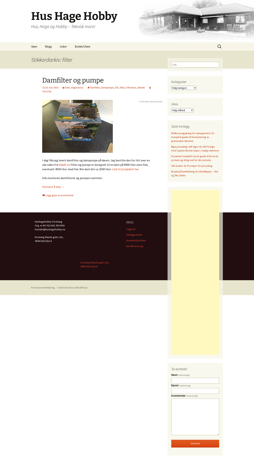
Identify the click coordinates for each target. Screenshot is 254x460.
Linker (63, 46)
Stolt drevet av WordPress (73, 287)
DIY (116, 87)
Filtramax (131, 87)
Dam (67, 87)
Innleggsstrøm (134, 234)
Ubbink (141, 87)
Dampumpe (107, 87)
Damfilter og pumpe (73, 80)
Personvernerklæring (43, 287)
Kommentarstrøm (136, 240)
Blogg (48, 46)
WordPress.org (134, 246)
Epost (181, 385)
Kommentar (184, 395)
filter (122, 87)
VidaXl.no (64, 165)
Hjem (34, 46)
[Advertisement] (195, 272)
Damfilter (95, 87)
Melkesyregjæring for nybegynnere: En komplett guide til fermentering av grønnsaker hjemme (192, 137)
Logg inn (130, 229)
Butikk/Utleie (82, 46)
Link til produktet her (125, 169)
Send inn (195, 443)
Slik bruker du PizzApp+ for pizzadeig (192, 165)
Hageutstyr (77, 87)
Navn (180, 374)
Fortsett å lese (53, 187)
